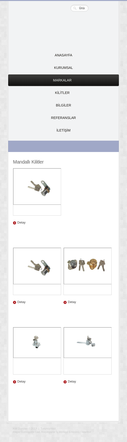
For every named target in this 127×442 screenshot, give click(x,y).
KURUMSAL (63, 68)
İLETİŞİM (63, 130)
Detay (21, 222)
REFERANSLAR (63, 118)
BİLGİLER (63, 105)
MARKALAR (42, 82)
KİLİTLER (41, 95)
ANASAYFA (63, 55)
